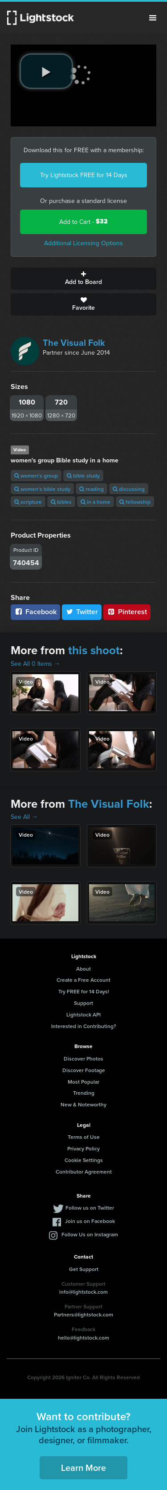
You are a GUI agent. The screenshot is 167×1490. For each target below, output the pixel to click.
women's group (36, 475)
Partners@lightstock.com (83, 1314)
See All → (24, 816)
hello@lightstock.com (83, 1337)
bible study (83, 475)
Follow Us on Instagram (89, 1234)
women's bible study (42, 489)
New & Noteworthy (83, 1104)
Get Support (83, 1269)
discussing (129, 489)
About (83, 968)
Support (83, 1003)
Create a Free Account (83, 980)
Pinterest (127, 612)
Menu (153, 18)
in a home (95, 502)
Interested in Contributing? (83, 1026)
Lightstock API (83, 1014)
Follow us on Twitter (89, 1207)
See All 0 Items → (35, 663)
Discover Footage (83, 1070)
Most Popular (83, 1081)
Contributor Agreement (84, 1171)
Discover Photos (83, 1058)
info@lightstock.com (83, 1292)
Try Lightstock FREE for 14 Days (83, 174)
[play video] (46, 71)
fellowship (135, 502)
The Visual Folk (74, 342)
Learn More (83, 1467)
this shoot (94, 650)
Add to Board (83, 278)
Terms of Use (84, 1137)
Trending (83, 1093)
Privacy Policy (83, 1148)
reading (91, 489)
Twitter (81, 612)
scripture (28, 502)
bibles (61, 502)
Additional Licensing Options (83, 243)
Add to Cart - (83, 221)
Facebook (35, 612)
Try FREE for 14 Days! (83, 991)
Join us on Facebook (90, 1221)
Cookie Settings (84, 1160)
